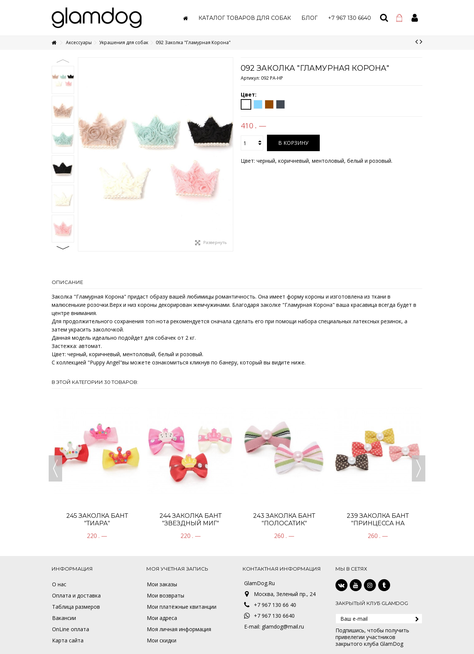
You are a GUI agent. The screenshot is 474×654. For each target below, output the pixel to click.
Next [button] (63, 247)
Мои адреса (162, 618)
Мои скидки (161, 640)
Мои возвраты (165, 595)
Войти (414, 18)
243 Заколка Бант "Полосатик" (284, 519)
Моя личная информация (179, 629)
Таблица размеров (76, 606)
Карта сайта (67, 640)
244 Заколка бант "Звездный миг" (190, 519)
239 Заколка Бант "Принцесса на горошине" (378, 523)
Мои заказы (162, 584)
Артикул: (250, 78)
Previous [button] (63, 61)
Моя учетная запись (177, 569)
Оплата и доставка (76, 595)
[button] (244, 17)
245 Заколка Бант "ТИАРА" (97, 519)
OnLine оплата (70, 629)
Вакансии (64, 618)
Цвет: (249, 94)
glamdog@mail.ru (283, 626)
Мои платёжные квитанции (181, 606)
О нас (59, 584)
